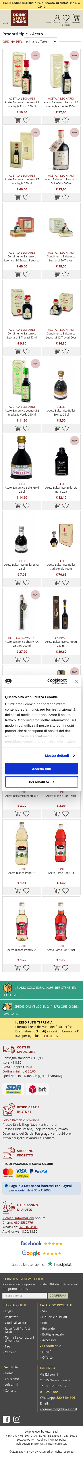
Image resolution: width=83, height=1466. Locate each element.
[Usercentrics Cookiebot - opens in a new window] (49, 681)
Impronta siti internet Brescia (49, 1444)
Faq (7, 1346)
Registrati (11, 1317)
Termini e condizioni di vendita (19, 1339)
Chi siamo (12, 1379)
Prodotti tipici (52, 1346)
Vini (45, 1311)
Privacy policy (58, 1440)
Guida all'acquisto (17, 1323)
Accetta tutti (41, 769)
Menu (5, 22)
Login (9, 1311)
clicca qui (50, 1036)
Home (9, 1373)
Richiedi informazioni (18, 1218)
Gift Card (11, 1385)
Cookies (42, 1440)
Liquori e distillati (54, 1317)
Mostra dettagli (57, 755)
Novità (47, 1352)
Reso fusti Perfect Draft (17, 1330)
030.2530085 (49, 1392)
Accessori (49, 1340)
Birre (45, 1323)
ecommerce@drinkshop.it (58, 1409)
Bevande (48, 1329)
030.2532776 (23, 1222)
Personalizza (41, 782)
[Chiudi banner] (76, 681)
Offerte (47, 1358)
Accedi (57, 22)
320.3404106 (28, 1227)
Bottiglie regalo (53, 1334)
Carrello (76, 22)
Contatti (10, 1391)
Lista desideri (66, 23)
